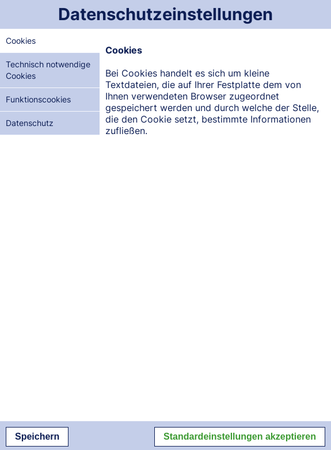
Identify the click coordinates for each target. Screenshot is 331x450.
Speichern (37, 436)
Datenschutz (30, 123)
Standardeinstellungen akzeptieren (239, 436)
